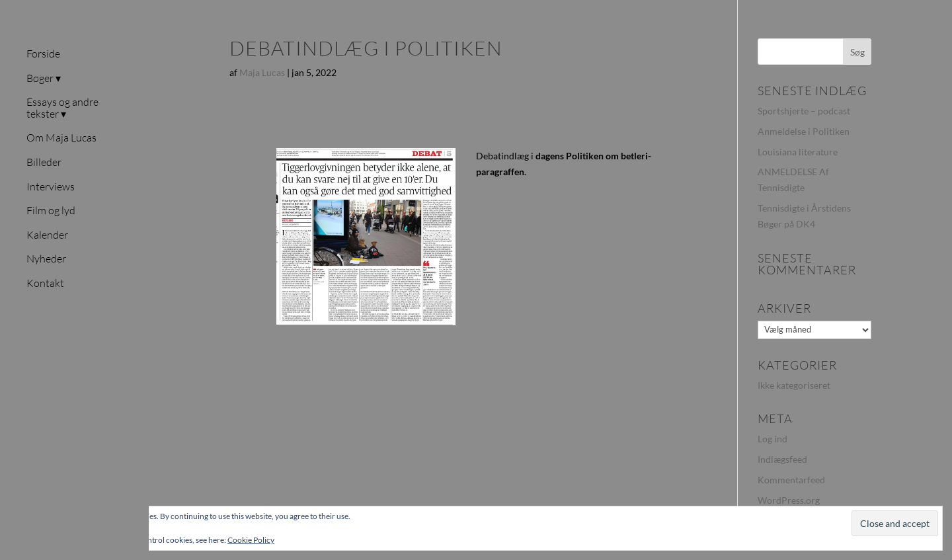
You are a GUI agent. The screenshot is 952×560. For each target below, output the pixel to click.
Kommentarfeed (791, 479)
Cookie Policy (250, 540)
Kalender (47, 235)
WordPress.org (789, 500)
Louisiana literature (798, 151)
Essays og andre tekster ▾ (62, 108)
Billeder (43, 163)
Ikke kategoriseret (794, 385)
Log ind (772, 438)
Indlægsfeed (782, 459)
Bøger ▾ (43, 79)
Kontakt (45, 284)
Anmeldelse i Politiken (804, 131)
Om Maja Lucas (61, 138)
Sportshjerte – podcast (804, 110)
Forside (43, 54)
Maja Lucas (262, 72)
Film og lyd (50, 211)
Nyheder (46, 259)
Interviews (50, 187)
